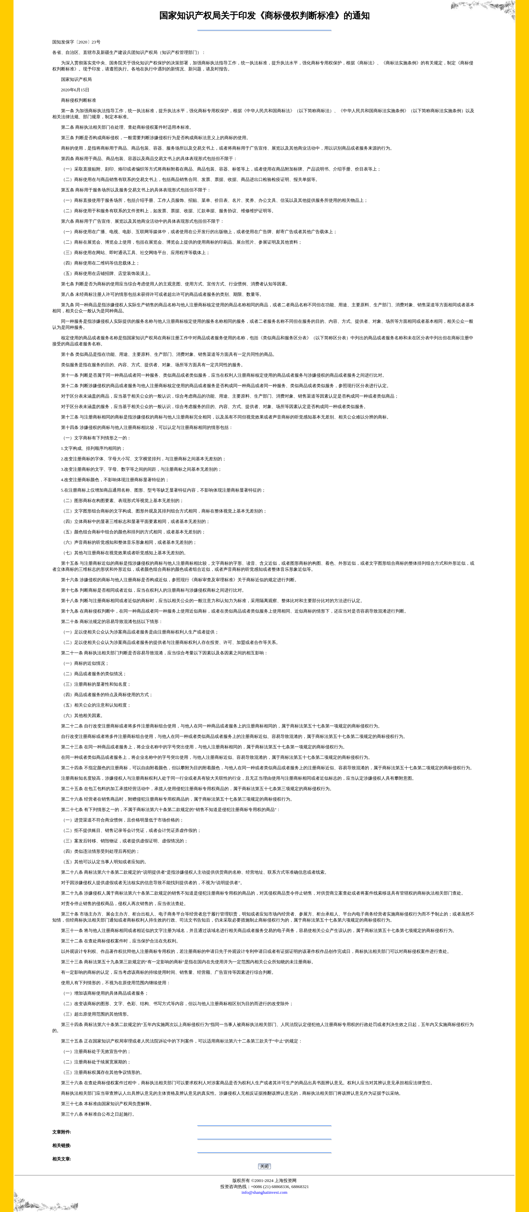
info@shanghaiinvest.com (264, 1192)
